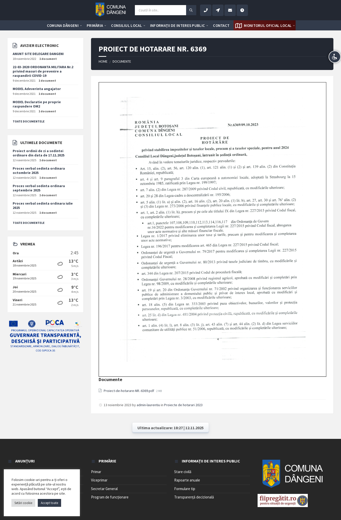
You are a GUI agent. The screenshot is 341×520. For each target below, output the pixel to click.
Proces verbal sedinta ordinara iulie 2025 (43, 205)
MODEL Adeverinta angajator (37, 88)
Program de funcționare (110, 497)
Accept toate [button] (49, 503)
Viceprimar (99, 480)
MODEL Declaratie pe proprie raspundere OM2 (37, 104)
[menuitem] (63, 25)
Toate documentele (29, 121)
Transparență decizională (194, 497)
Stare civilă (182, 471)
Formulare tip (184, 488)
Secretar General (104, 488)
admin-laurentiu (148, 405)
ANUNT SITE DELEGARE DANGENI (38, 53)
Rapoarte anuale (187, 480)
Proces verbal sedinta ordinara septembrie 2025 (39, 188)
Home (103, 61)
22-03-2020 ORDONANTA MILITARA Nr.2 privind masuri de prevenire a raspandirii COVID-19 (43, 71)
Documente (122, 61)
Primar (96, 471)
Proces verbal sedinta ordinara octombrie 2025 (39, 170)
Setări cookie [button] (23, 503)
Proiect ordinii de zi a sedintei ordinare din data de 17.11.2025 (38, 153)
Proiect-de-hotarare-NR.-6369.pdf (129, 390)
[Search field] (165, 10)
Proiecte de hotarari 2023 (183, 405)
